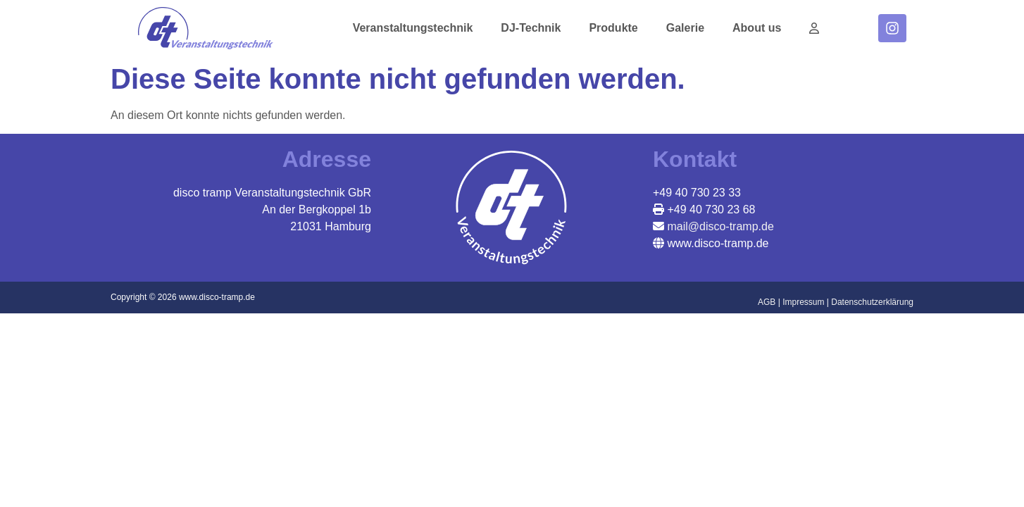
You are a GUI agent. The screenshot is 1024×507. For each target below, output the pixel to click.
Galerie (685, 28)
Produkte (613, 28)
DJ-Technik (531, 28)
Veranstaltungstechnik (413, 28)
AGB (766, 302)
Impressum (803, 302)
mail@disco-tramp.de (719, 226)
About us (756, 28)
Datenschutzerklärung (872, 302)
